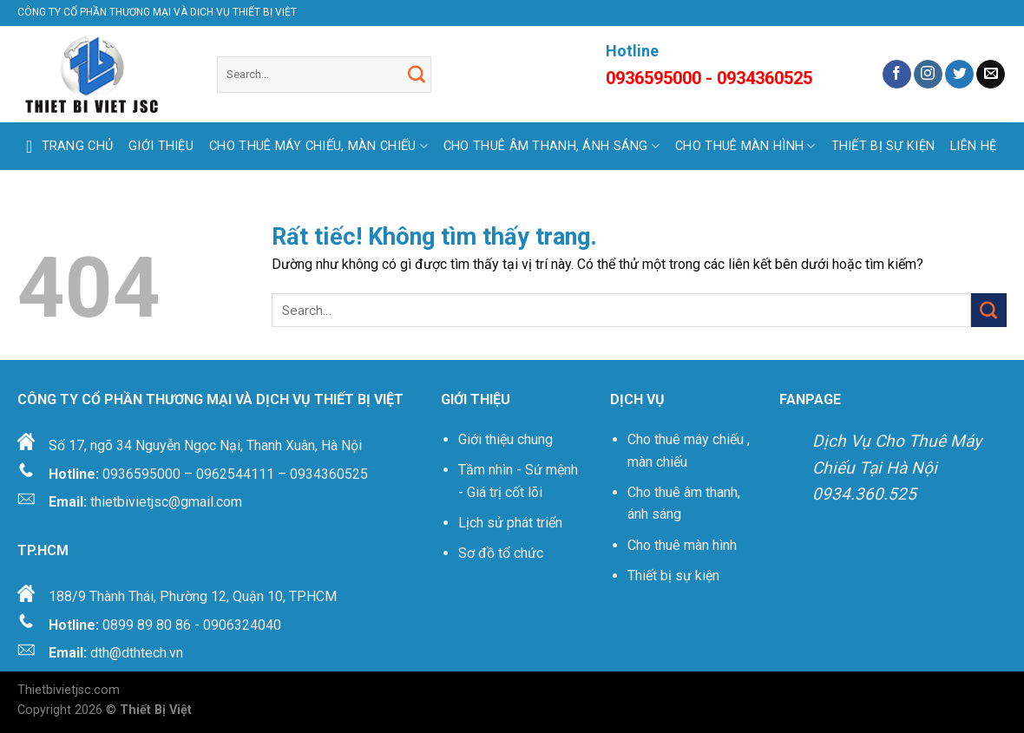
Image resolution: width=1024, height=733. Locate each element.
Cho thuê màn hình (682, 545)
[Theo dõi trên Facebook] (897, 74)
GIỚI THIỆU (161, 146)
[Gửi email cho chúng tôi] (990, 74)
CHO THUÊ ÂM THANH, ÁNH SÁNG (551, 146)
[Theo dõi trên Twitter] (959, 74)
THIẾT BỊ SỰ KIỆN (883, 146)
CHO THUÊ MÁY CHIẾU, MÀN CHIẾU (318, 146)
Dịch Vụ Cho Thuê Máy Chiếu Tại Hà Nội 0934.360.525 (896, 467)
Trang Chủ (65, 146)
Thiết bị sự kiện (675, 575)
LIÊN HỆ (973, 146)
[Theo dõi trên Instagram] (928, 74)
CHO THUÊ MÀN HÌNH (745, 146)
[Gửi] (416, 74)
